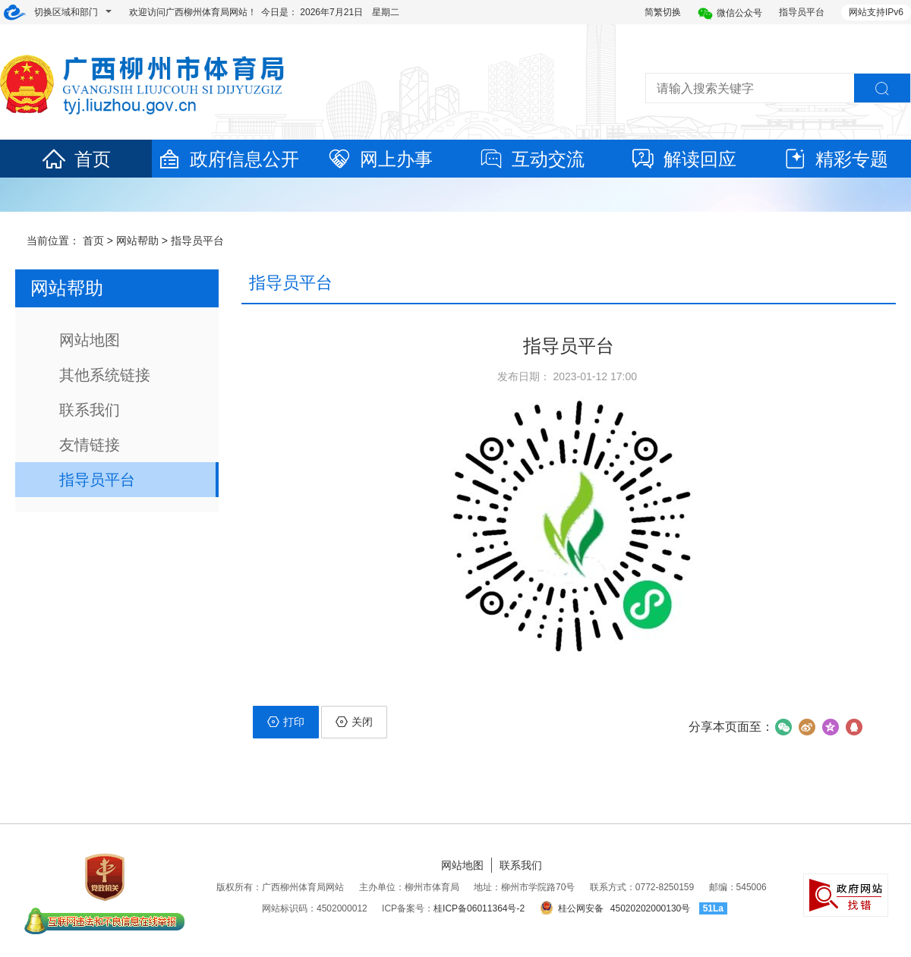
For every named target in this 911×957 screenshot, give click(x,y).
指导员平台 (801, 12)
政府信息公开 (227, 159)
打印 (285, 722)
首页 (76, 159)
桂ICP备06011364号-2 (479, 908)
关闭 (354, 722)
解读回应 (683, 159)
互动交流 (531, 159)
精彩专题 (835, 159)
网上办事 (379, 159)
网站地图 (89, 340)
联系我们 (89, 409)
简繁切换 (663, 12)
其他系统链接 (104, 375)
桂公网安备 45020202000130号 (615, 908)
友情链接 (89, 444)
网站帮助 (137, 241)
